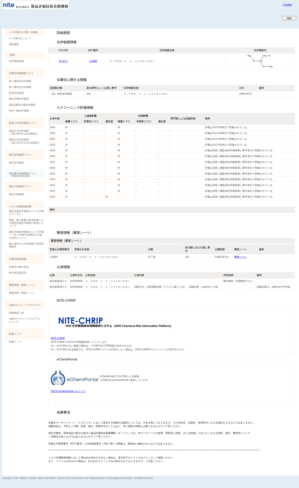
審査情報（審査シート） (22, 292)
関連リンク (15, 341)
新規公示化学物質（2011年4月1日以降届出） (24, 132)
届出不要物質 (16, 194)
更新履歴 (14, 44)
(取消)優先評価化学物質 (22, 104)
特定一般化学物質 (19, 110)
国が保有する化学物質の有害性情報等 (26, 245)
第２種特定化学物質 (20, 87)
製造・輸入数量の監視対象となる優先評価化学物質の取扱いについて (26, 223)
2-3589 (93, 61)
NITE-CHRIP (58, 338)
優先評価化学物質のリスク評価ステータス (26, 213)
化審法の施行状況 (19, 266)
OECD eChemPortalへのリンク (68, 391)
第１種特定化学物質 (20, 81)
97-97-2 (63, 61)
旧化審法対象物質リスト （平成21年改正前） (20, 174)
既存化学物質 (16, 162)
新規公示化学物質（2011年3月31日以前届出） (25, 141)
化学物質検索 (16, 61)
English (288, 4)
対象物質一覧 (16, 312)
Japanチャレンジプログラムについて (25, 320)
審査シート (240, 256)
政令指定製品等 (17, 272)
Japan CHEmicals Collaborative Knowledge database (52, 18)
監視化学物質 (16, 93)
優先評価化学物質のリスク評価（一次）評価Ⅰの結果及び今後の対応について (26, 234)
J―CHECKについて (20, 38)
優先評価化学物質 (19, 98)
